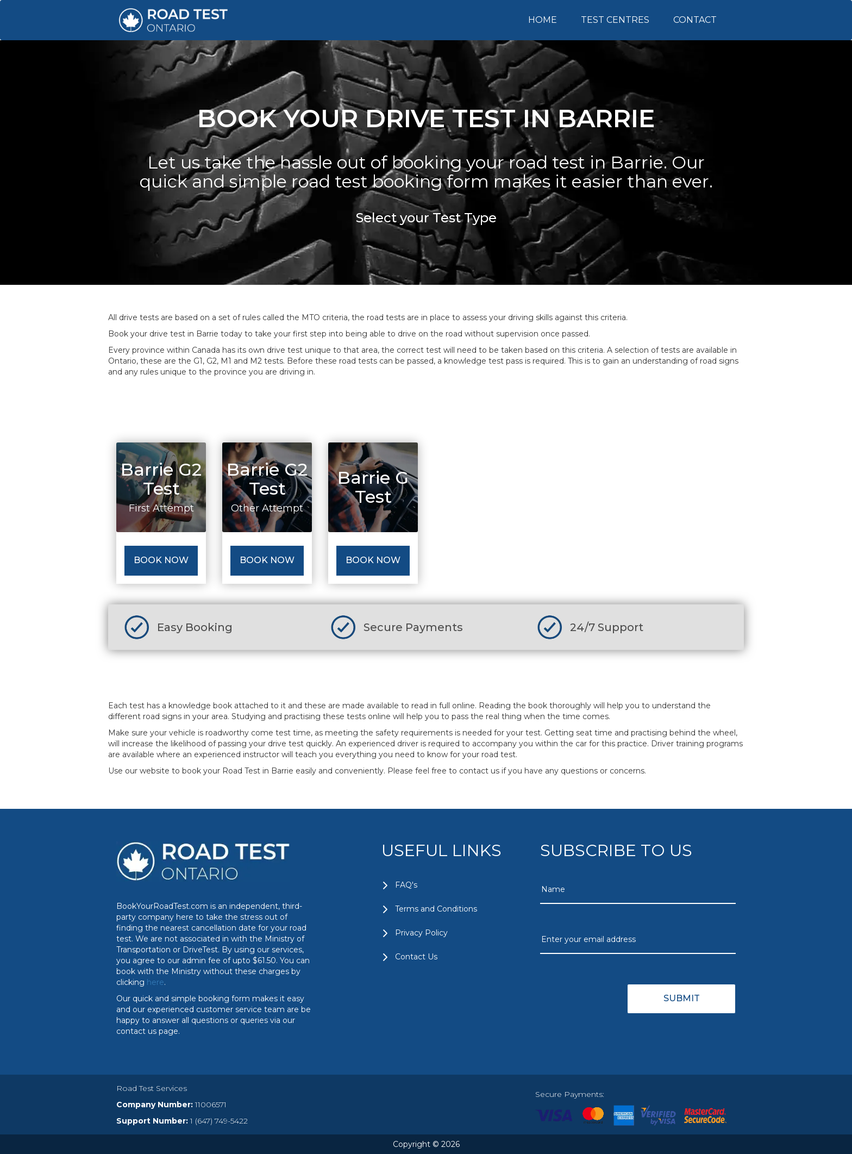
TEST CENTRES (615, 20)
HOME (542, 20)
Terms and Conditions (436, 909)
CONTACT (695, 20)
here (155, 982)
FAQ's (406, 885)
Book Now (161, 560)
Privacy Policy (421, 933)
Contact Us (416, 957)
